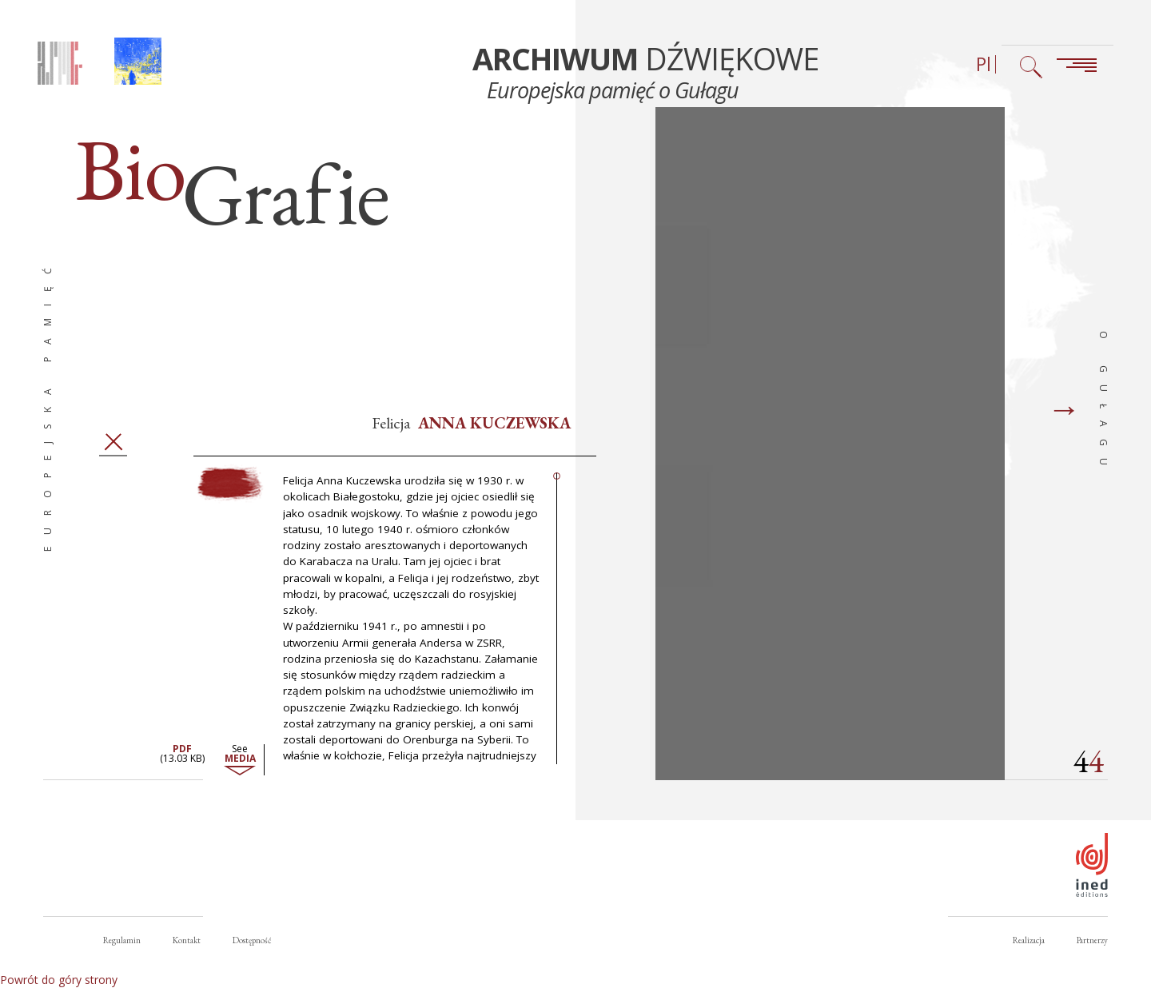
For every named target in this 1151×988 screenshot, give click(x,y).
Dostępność (252, 940)
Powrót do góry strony (58, 979)
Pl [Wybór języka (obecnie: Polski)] (983, 64)
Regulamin (122, 940)
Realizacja (1029, 940)
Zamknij (113, 450)
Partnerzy (1092, 940)
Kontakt (187, 940)
